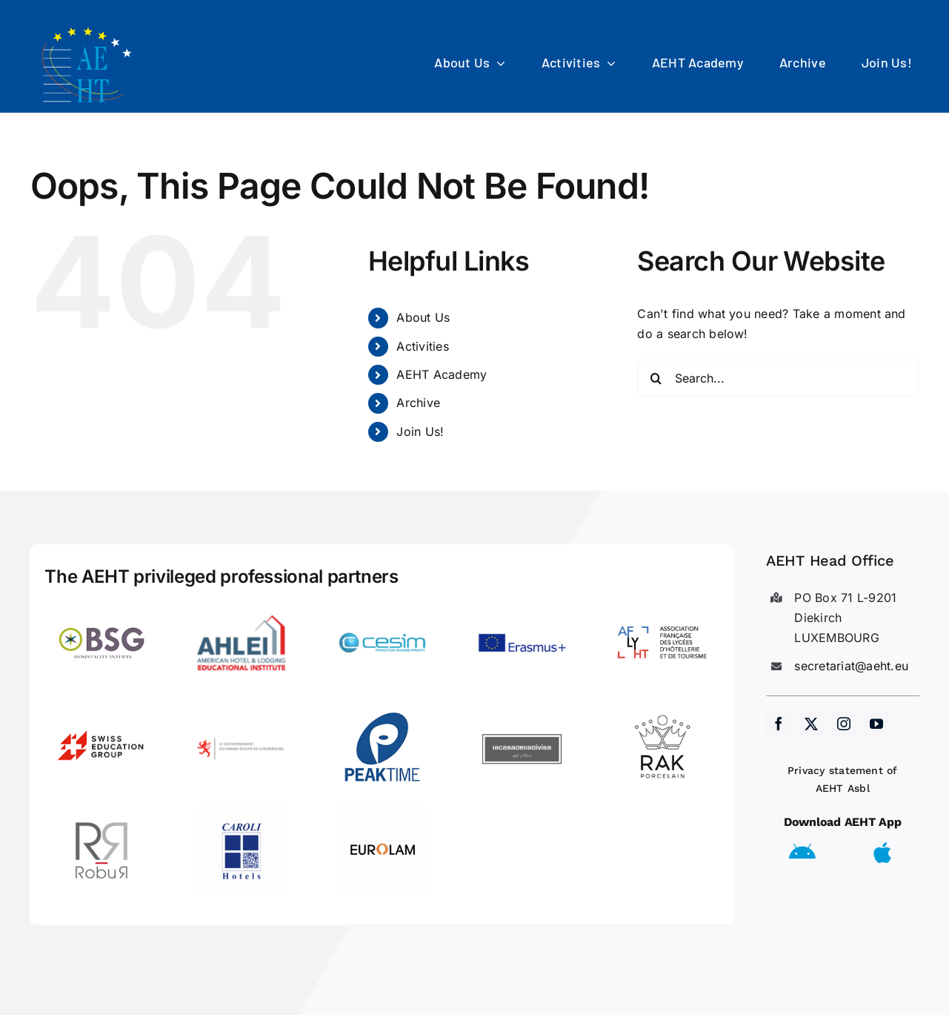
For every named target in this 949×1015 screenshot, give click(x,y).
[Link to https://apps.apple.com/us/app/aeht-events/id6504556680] (882, 852)
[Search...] (778, 378)
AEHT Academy (441, 374)
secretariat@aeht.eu (851, 665)
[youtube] (876, 723)
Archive (418, 402)
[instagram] (843, 723)
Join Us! (420, 431)
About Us (423, 317)
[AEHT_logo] (89, 28)
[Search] (655, 378)
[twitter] (811, 723)
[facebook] (778, 723)
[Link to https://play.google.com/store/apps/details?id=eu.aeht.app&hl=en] (802, 852)
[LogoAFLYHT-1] (662, 604)
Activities (422, 346)
